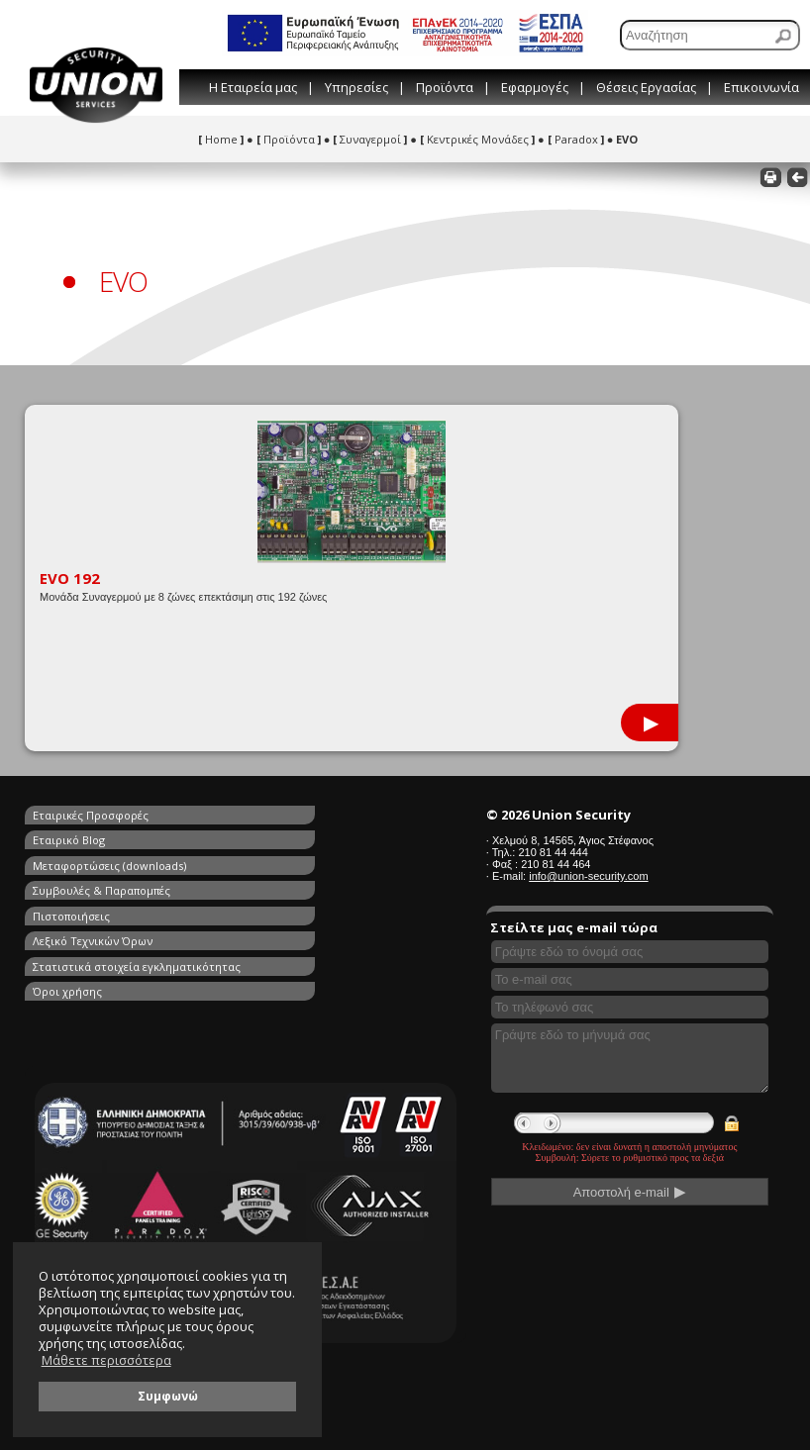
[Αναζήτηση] (710, 35)
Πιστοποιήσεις (71, 860)
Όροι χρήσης (255, 883)
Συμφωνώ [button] (168, 1395)
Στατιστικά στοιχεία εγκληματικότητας (86, 891)
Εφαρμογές (534, 87)
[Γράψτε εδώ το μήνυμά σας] (629, 1058)
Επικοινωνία (761, 87)
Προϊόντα (444, 87)
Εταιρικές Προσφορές (91, 815)
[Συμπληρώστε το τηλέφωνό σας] (629, 1007)
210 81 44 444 (552, 852)
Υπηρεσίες (356, 87)
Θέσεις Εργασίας (646, 87)
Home (221, 139)
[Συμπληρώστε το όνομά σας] (629, 951)
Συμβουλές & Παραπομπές (289, 837)
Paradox (576, 139)
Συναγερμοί (370, 139)
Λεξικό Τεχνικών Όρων (281, 860)
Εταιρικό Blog (257, 815)
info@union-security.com (588, 876)
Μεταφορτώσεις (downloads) (109, 837)
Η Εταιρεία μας (253, 87)
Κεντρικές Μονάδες (477, 139)
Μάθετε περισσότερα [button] (106, 1360)
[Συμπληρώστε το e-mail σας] (629, 979)
